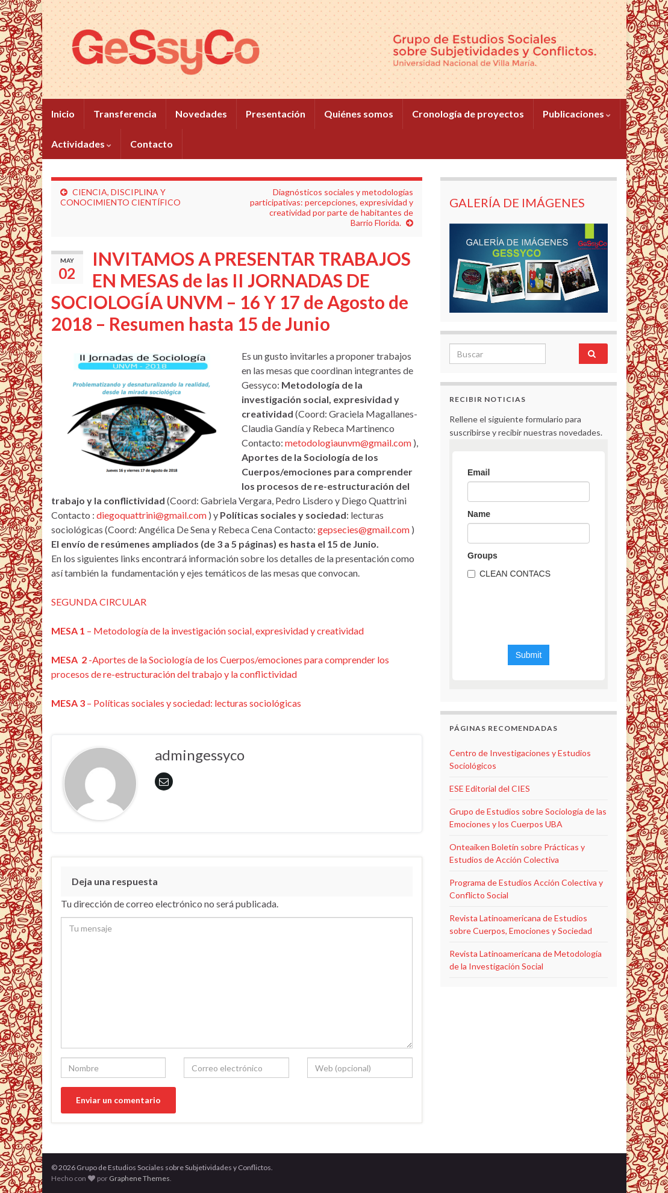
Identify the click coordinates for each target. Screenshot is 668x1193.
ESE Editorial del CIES (489, 788)
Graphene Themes (139, 1178)
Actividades (81, 143)
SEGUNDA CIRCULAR (98, 601)
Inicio (63, 113)
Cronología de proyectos (468, 113)
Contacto (151, 143)
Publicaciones (577, 113)
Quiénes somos (358, 113)
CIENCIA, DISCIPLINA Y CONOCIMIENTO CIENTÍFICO (120, 197)
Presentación (275, 113)
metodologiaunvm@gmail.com (348, 442)
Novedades (201, 113)
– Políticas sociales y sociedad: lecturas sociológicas (176, 703)
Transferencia (125, 113)
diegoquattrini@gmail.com (151, 515)
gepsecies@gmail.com (363, 529)
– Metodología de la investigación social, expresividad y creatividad (207, 630)
